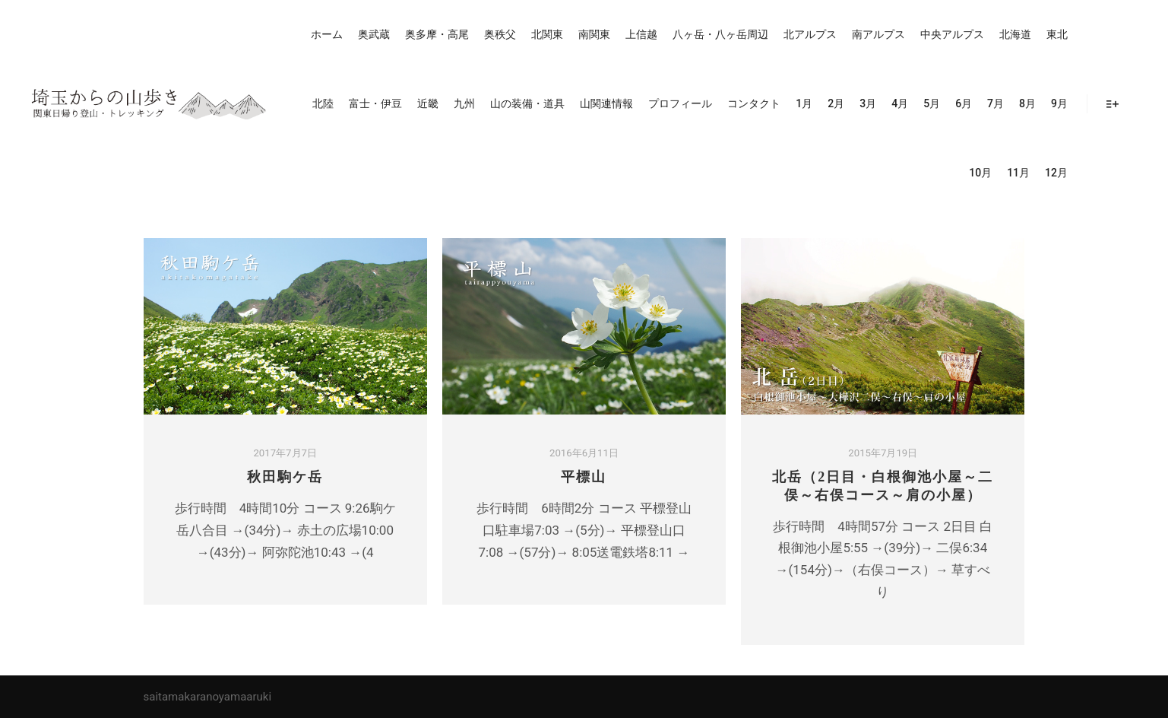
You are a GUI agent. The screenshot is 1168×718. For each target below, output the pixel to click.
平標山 (583, 476)
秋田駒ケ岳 (285, 476)
